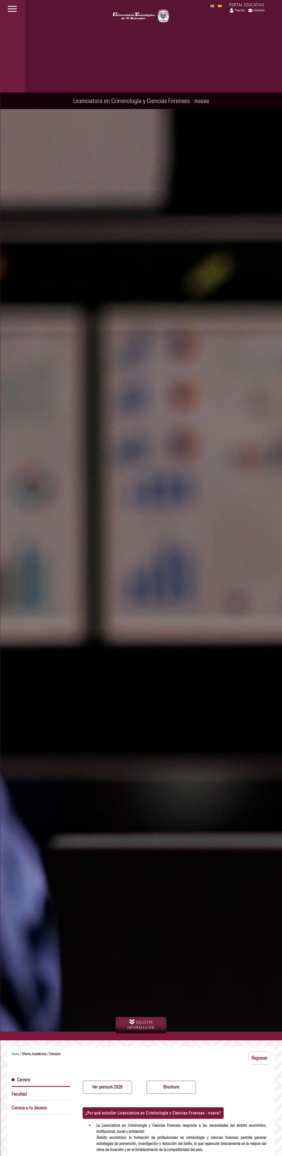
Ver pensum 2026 (107, 1087)
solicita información (141, 1024)
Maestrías (256, 10)
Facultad (19, 1094)
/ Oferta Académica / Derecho (36, 1054)
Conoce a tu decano (29, 1108)
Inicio (15, 1054)
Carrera (21, 1080)
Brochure (171, 1087)
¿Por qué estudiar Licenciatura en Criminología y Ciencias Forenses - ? (153, 1113)
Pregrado (237, 10)
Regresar (259, 1058)
